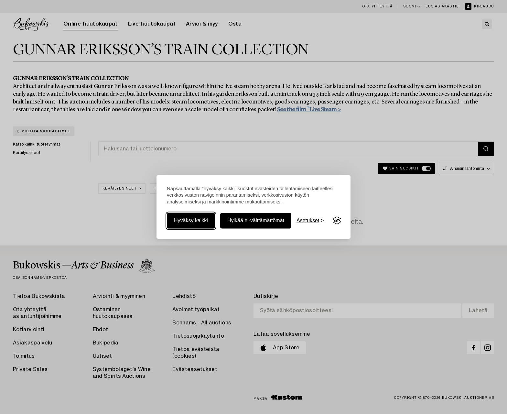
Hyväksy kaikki (191, 220)
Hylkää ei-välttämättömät (255, 220)
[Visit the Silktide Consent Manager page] (337, 220)
